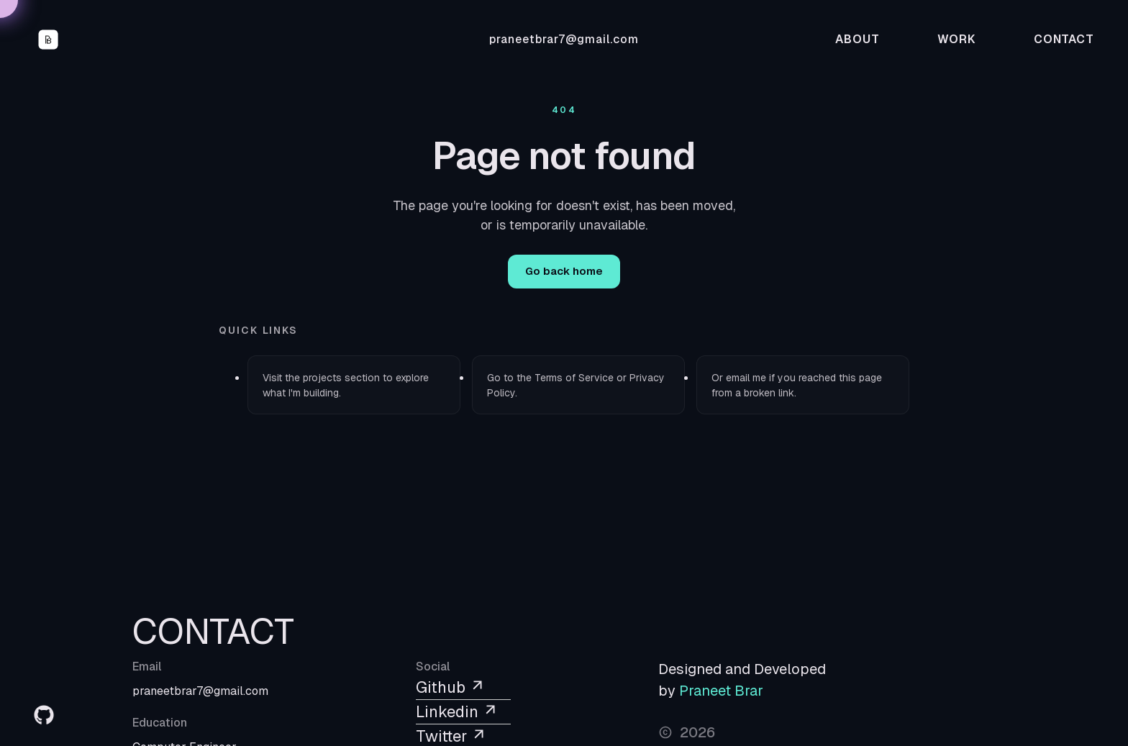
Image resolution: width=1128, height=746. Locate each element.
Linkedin (457, 711)
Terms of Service (574, 377)
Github (451, 687)
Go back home (564, 271)
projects (322, 377)
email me (746, 377)
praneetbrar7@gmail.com (564, 39)
